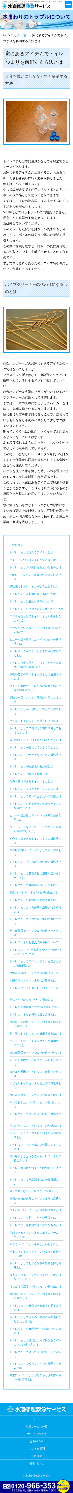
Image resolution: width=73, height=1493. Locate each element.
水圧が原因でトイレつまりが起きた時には (35, 1094)
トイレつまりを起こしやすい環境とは (33, 1217)
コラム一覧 (18, 35)
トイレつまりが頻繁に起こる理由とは (33, 593)
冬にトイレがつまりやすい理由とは (31, 999)
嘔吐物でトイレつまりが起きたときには (34, 586)
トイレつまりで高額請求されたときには (34, 885)
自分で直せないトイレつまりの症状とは (34, 1191)
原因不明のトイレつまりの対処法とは (33, 980)
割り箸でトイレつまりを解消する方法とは (35, 1033)
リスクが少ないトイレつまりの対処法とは (35, 1125)
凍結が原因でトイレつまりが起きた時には (35, 1052)
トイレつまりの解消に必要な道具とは (33, 900)
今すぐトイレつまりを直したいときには (34, 1244)
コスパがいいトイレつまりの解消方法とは (35, 1210)
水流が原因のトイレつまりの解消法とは (34, 972)
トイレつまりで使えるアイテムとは (31, 552)
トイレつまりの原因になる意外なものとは (35, 567)
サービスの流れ (36, 1433)
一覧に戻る (16, 544)
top (5, 35)
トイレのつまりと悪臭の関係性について (34, 942)
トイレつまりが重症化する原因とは (31, 766)
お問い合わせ (36, 1463)
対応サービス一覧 (36, 1426)
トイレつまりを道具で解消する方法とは (34, 788)
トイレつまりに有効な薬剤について (31, 601)
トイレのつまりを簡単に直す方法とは (33, 1014)
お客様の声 (36, 1441)
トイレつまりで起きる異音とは (29, 773)
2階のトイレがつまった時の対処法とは (33, 892)
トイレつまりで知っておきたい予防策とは (35, 796)
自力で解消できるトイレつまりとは (31, 781)
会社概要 (36, 1455)
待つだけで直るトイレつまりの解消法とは (35, 1286)
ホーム (37, 1419)
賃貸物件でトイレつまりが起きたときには (35, 739)
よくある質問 (36, 1448)
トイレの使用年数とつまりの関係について (35, 1007)
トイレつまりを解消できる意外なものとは (35, 1225)
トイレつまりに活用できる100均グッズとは (36, 608)
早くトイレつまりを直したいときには (33, 559)
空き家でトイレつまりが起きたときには (34, 720)
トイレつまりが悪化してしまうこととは (34, 747)
